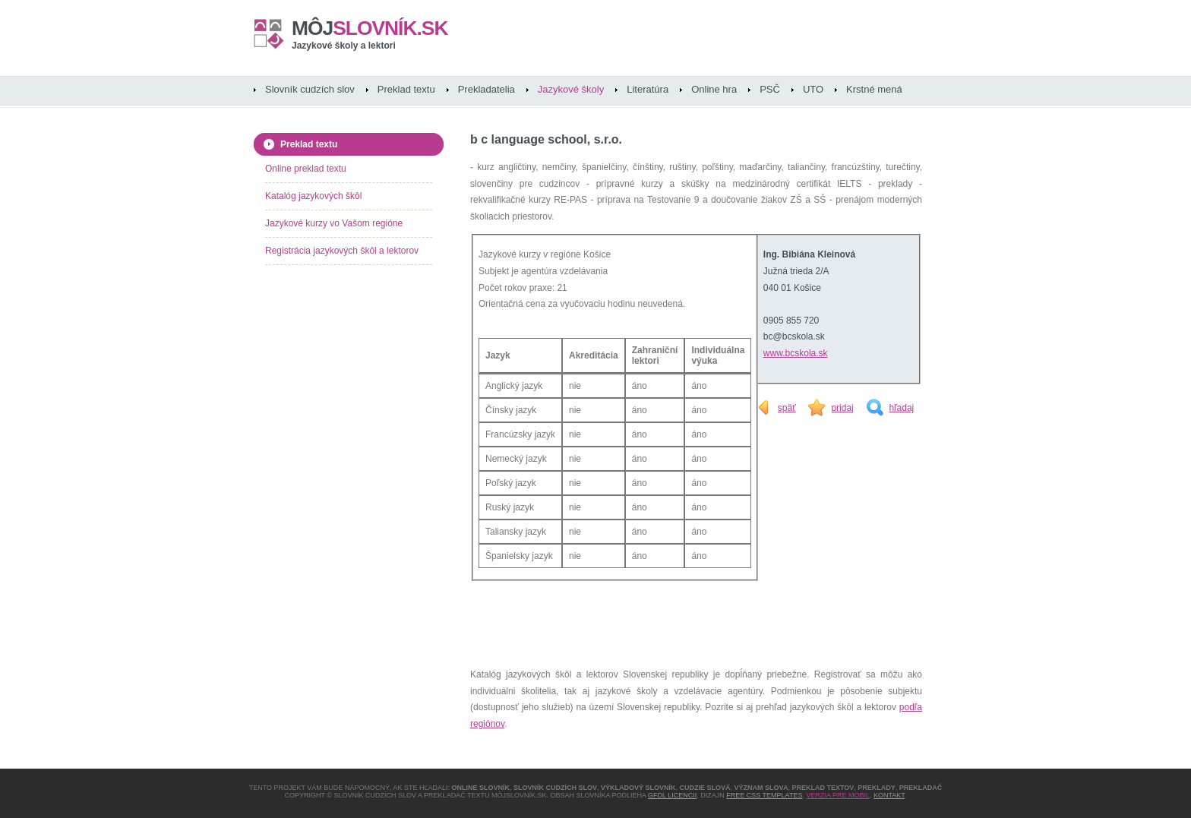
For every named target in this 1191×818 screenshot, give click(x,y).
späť (787, 408)
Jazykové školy (571, 89)
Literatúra (647, 89)
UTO (813, 89)
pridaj (842, 408)
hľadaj (901, 408)
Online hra (714, 89)
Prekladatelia (486, 89)
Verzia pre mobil (838, 795)
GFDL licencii (672, 795)
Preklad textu (406, 89)
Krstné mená (874, 89)
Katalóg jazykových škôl (313, 196)
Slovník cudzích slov (310, 89)
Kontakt (889, 795)
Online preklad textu (305, 168)
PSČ (770, 89)
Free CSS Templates (764, 795)
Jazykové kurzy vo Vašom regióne (334, 223)
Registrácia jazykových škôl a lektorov (342, 250)
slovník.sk (370, 28)
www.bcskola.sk (795, 353)
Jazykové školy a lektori (344, 45)
